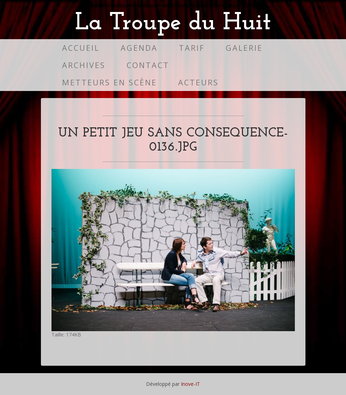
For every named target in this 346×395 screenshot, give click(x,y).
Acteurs (198, 82)
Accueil (80, 48)
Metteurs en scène (109, 82)
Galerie (244, 48)
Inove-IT (190, 384)
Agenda (139, 48)
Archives (83, 65)
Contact (148, 65)
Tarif (192, 48)
